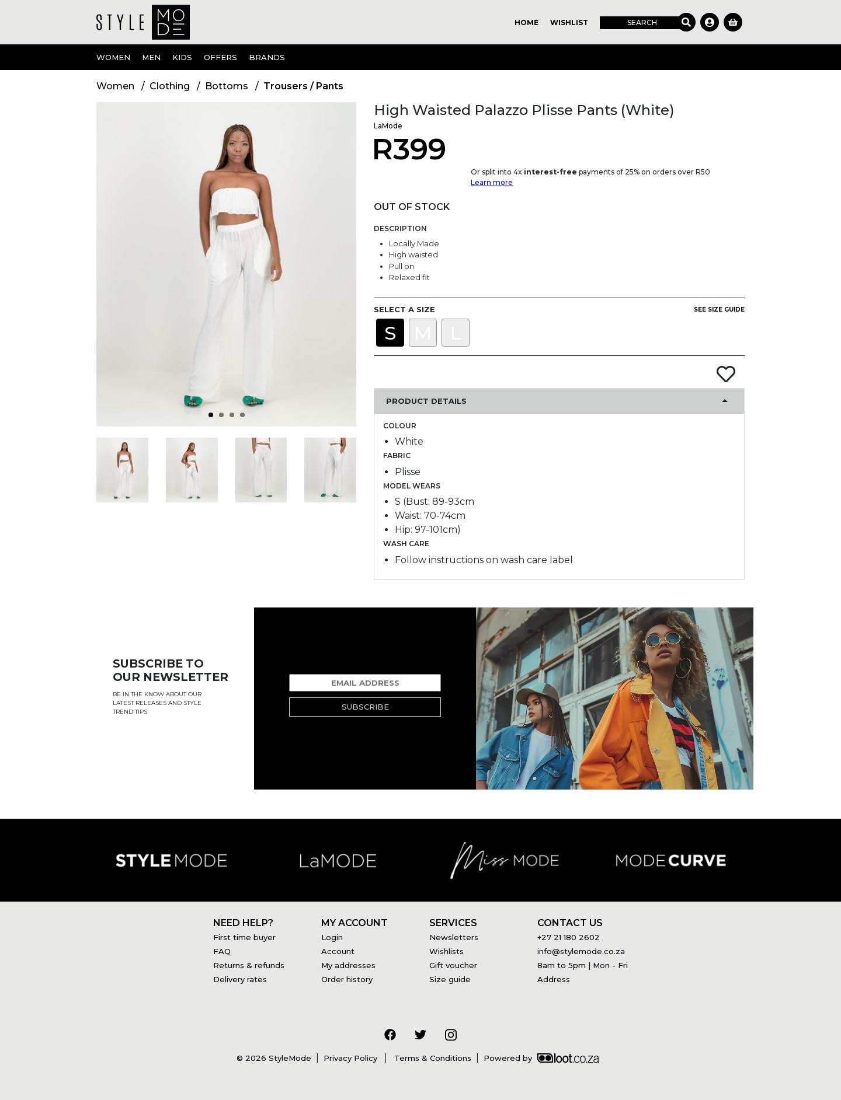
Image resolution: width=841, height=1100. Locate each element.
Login (332, 937)
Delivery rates (240, 979)
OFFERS (220, 57)
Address (553, 979)
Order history (347, 979)
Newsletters (453, 937)
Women (113, 57)
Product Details (426, 401)
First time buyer (244, 937)
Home (526, 22)
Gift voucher (453, 965)
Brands (267, 57)
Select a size (404, 309)
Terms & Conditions (431, 1058)
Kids (182, 57)
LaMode (388, 125)
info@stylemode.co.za (581, 951)
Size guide (450, 979)
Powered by (541, 1058)
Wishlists (446, 951)
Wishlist (569, 22)
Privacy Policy (352, 1058)
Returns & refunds (248, 965)
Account (338, 951)
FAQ (222, 951)
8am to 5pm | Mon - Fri (582, 965)
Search (642, 22)
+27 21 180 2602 (568, 937)
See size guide (719, 309)
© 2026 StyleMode (274, 1058)
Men (151, 57)
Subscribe (365, 706)
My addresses (348, 965)
